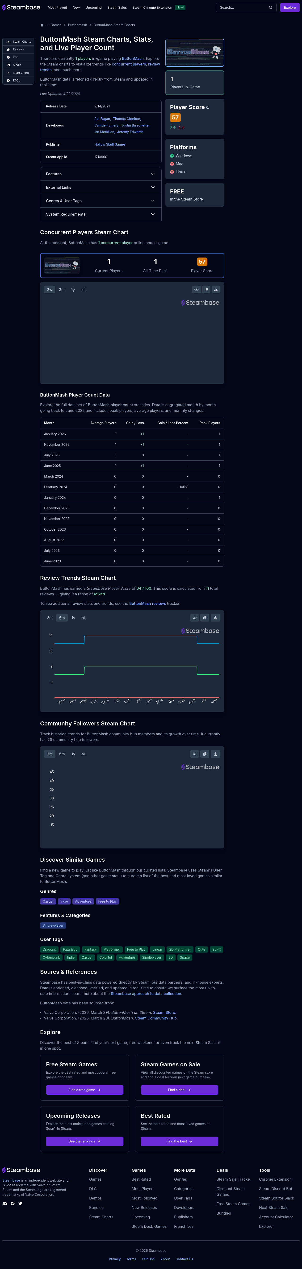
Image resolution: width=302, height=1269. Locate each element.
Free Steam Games (233, 1203)
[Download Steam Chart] (216, 289)
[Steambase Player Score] (208, 107)
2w (49, 289)
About (165, 1259)
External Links (101, 187)
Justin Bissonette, (135, 125)
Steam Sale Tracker (234, 1179)
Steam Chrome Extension (152, 7)
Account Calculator (276, 1217)
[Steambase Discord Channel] (4, 1203)
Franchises (183, 1226)
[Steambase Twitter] (20, 1203)
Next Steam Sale (274, 1207)
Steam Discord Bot (275, 1188)
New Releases (144, 1207)
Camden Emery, (106, 125)
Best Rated (141, 1179)
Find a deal (179, 1090)
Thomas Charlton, (127, 119)
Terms (131, 1259)
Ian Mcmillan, (104, 132)
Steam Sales (117, 7)
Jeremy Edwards (130, 132)
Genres (180, 1179)
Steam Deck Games (149, 1226)
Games (56, 25)
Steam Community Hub (156, 1018)
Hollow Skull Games (110, 144)
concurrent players (129, 64)
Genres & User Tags (101, 201)
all (83, 289)
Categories (183, 1188)
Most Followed (145, 1198)
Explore (290, 7)
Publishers (183, 1217)
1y (73, 289)
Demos (95, 1198)
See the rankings (85, 1141)
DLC (93, 1188)
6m (62, 617)
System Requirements (101, 214)
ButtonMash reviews (147, 603)
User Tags (183, 1198)
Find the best (180, 1141)
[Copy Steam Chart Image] (206, 289)
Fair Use (148, 1259)
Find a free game (85, 1090)
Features (101, 174)
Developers (184, 1207)
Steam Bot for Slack (276, 1198)
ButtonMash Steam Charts (114, 25)
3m (62, 289)
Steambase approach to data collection (146, 993)
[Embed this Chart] (196, 289)
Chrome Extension (275, 1179)
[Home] (42, 25)
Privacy (115, 1259)
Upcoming (93, 7)
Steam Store (164, 1012)
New (76, 7)
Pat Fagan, (102, 119)
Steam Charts (101, 1217)
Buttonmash (77, 25)
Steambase (11, 1180)
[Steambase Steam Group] (13, 1203)
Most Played (57, 7)
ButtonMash (133, 58)
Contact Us (184, 1259)
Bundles (96, 1207)
